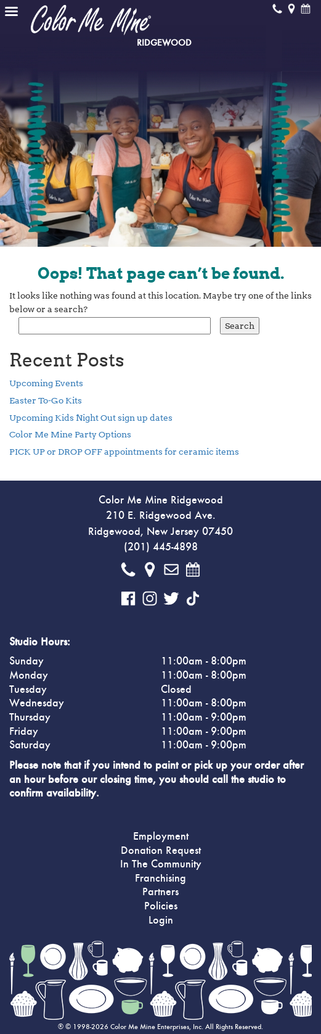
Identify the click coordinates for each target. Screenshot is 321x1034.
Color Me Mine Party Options (70, 434)
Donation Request (161, 850)
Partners (160, 892)
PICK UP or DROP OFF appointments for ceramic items (124, 452)
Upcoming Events (46, 383)
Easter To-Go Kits (45, 400)
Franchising (160, 878)
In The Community (160, 864)
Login (160, 920)
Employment (161, 836)
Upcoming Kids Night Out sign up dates (91, 418)
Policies (160, 906)
